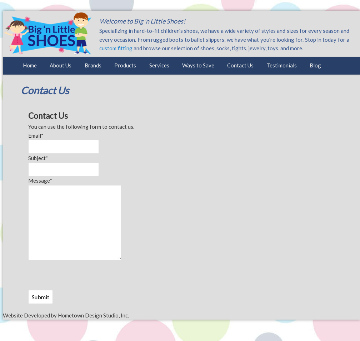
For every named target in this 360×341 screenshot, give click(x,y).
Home (30, 65)
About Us (60, 65)
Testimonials (282, 65)
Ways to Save (198, 65)
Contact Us (240, 65)
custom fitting (115, 48)
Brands (93, 65)
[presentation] (82, 276)
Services (159, 65)
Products (125, 65)
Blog (315, 65)
